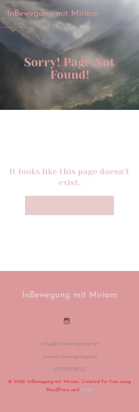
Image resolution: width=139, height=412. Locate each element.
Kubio (87, 390)
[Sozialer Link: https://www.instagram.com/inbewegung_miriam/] (69, 320)
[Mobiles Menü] (127, 13)
